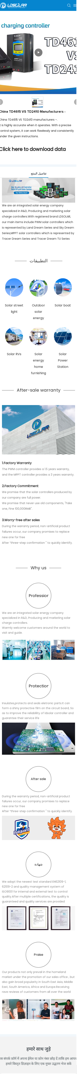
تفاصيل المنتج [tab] (38, 174)
